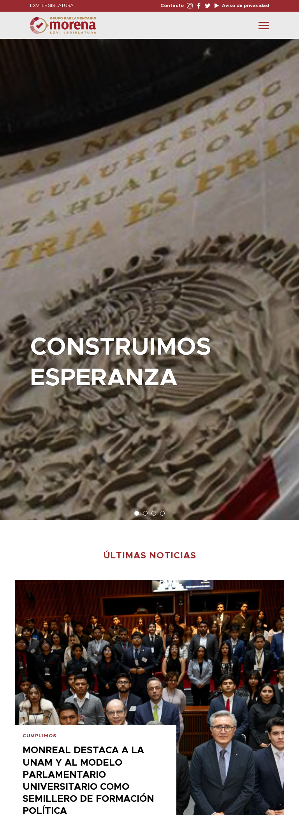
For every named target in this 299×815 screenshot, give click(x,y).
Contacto (172, 5)
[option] (149, 275)
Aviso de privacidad (245, 5)
